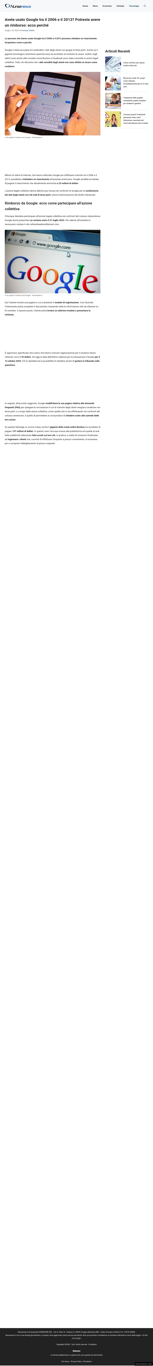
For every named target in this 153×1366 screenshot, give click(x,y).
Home (85, 6)
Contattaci (92, 1344)
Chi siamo (65, 1361)
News (95, 6)
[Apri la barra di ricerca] (144, 6)
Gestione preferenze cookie (144, 1364)
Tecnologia (134, 6)
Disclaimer (87, 1361)
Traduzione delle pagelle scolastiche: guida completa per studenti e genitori (134, 101)
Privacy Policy (76, 1361)
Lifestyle (120, 6)
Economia (107, 6)
